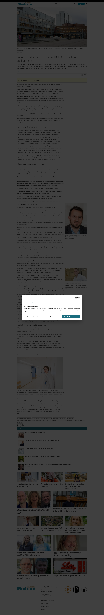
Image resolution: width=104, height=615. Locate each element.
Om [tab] (72, 302)
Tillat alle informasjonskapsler (71, 316)
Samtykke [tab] (32, 302)
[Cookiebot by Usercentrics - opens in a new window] (74, 298)
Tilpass (52, 316)
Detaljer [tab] (52, 302)
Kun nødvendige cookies (33, 316)
